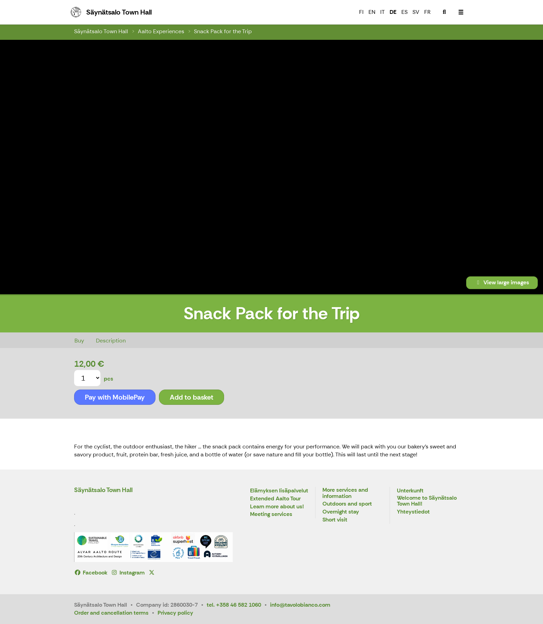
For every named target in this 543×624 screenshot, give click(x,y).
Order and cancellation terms (111, 612)
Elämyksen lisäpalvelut (279, 491)
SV (415, 12)
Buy (79, 340)
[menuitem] (444, 12)
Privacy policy (175, 612)
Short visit (334, 520)
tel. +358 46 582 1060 (234, 604)
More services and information (345, 493)
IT (382, 12)
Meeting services (271, 514)
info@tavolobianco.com (300, 604)
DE (393, 12)
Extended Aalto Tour (275, 499)
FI (361, 12)
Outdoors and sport (347, 504)
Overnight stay (340, 512)
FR (427, 12)
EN (371, 12)
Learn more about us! (277, 506)
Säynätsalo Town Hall (101, 31)
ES (404, 12)
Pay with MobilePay (115, 397)
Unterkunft (410, 491)
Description (111, 340)
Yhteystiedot (413, 512)
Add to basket (191, 397)
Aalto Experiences (161, 31)
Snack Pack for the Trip (223, 31)
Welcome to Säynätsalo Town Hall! (427, 501)
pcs (108, 378)
